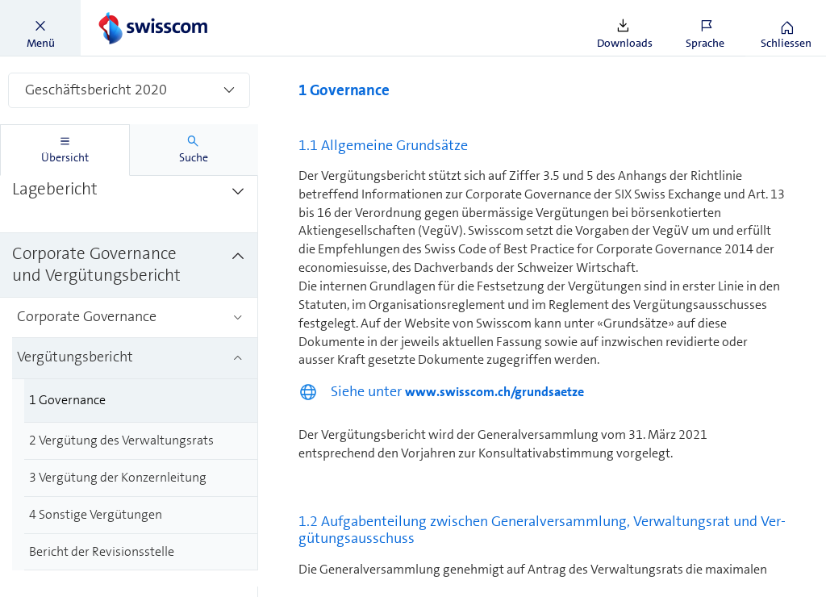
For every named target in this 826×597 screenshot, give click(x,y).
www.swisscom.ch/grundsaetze (494, 391)
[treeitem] (129, 201)
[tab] (65, 150)
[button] (40, 28)
